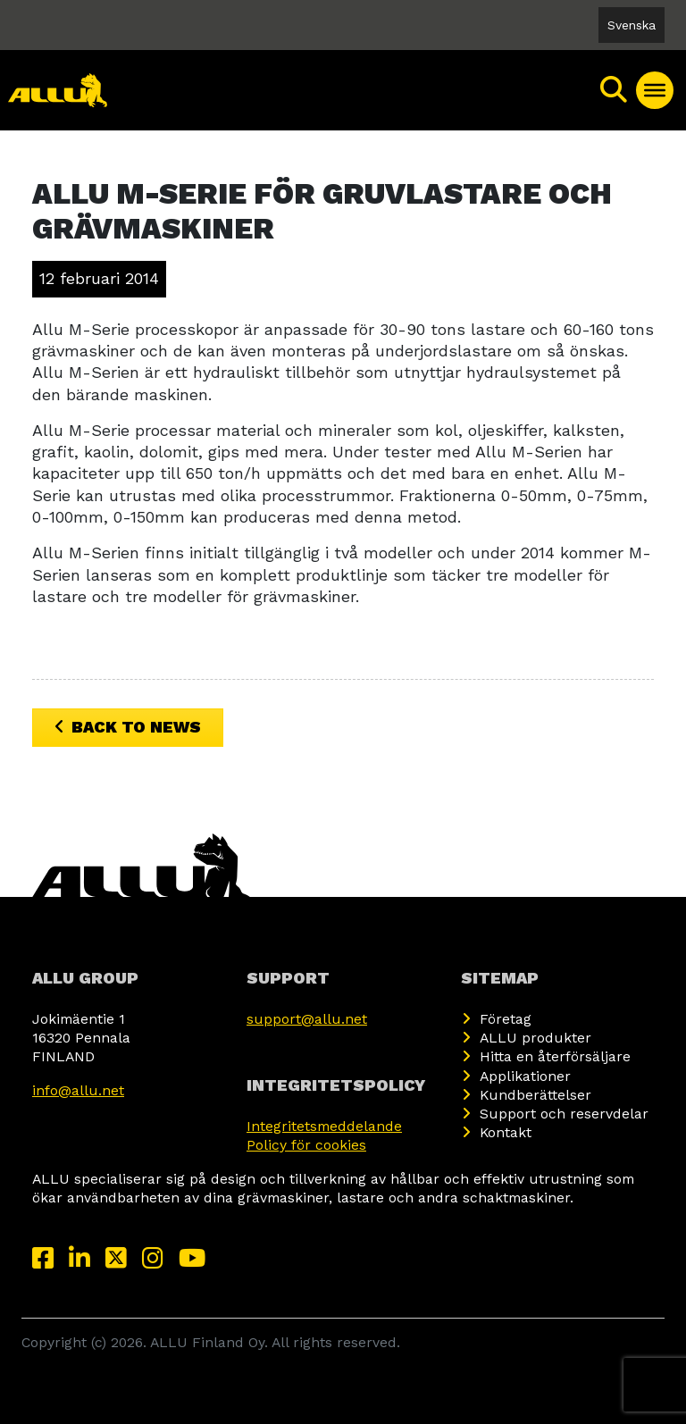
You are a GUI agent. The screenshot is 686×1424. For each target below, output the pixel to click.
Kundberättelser (535, 1094)
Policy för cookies (306, 1144)
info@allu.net (78, 1090)
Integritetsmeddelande (324, 1126)
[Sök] (615, 90)
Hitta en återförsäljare (555, 1056)
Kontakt (505, 1132)
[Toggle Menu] (654, 90)
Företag (505, 1018)
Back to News (127, 726)
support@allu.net (307, 1018)
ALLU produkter (535, 1037)
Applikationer (525, 1076)
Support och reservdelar (564, 1113)
